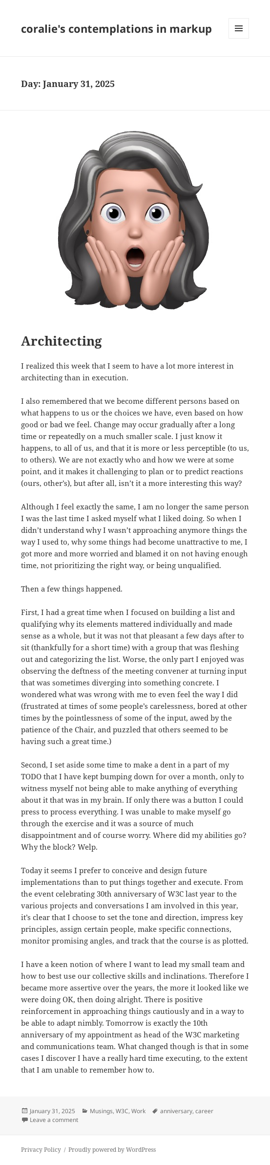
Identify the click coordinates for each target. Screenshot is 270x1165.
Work (138, 1111)
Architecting (61, 341)
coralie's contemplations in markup (116, 28)
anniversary (176, 1111)
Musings (101, 1111)
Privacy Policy (41, 1149)
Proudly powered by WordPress (112, 1149)
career (204, 1111)
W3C (122, 1111)
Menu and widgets (239, 38)
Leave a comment (54, 1120)
